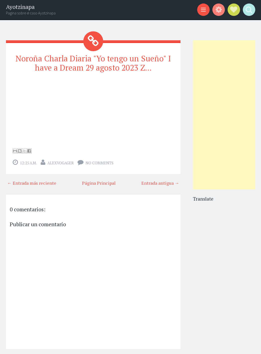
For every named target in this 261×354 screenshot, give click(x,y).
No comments (99, 162)
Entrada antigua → (160, 183)
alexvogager (60, 162)
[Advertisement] (224, 114)
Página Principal (99, 183)
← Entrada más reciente (31, 183)
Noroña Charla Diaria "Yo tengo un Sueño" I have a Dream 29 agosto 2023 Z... (93, 63)
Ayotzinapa (20, 7)
